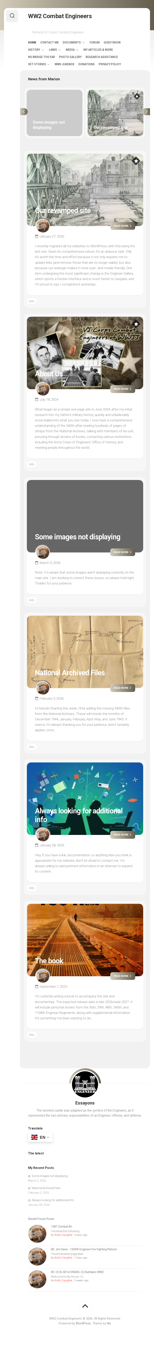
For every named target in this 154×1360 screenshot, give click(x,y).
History (34, 49)
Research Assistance (102, 57)
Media (70, 49)
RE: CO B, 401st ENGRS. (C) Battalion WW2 (77, 1272)
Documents (72, 42)
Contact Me (49, 42)
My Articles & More (98, 49)
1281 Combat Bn (61, 1226)
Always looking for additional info (53, 1200)
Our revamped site (63, 210)
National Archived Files (70, 673)
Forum (95, 42)
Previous (24, 111)
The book (49, 961)
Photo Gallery (70, 57)
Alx (109, 1323)
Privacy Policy (110, 64)
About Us (49, 374)
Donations (86, 64)
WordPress (83, 1323)
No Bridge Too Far (41, 57)
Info (31, 301)
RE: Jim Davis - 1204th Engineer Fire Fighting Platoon (84, 1249)
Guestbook (112, 42)
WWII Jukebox (64, 64)
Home (32, 42)
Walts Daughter (63, 1234)
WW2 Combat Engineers (60, 16)
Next (146, 111)
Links (53, 49)
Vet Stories (37, 64)
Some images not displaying (77, 537)
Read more (123, 225)
